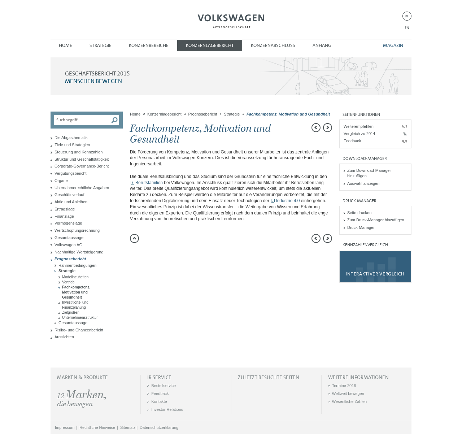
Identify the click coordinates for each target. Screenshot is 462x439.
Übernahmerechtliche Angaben (82, 188)
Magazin (393, 45)
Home (65, 45)
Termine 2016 (344, 385)
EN (406, 27)
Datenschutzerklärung (159, 427)
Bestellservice (163, 385)
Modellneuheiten (75, 277)
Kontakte (159, 401)
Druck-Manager (361, 227)
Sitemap (127, 427)
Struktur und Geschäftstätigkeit (82, 159)
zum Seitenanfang (134, 238)
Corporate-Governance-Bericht (82, 166)
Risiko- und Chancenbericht (79, 330)
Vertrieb (68, 282)
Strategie (101, 45)
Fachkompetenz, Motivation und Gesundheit (76, 292)
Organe (61, 180)
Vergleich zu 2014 (359, 133)
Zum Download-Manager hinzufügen (369, 173)
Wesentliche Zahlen (349, 401)
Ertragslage (65, 209)
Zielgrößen (70, 312)
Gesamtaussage (69, 237)
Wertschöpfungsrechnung (77, 230)
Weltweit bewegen (348, 393)
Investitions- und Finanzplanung (75, 304)
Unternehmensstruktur (80, 318)
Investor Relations (167, 409)
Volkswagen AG (231, 20)
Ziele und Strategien (72, 145)
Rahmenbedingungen (77, 265)
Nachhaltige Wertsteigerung (79, 252)
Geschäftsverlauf (69, 194)
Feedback (352, 141)
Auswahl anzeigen (363, 183)
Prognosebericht (70, 259)
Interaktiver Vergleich (375, 274)
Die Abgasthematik (71, 137)
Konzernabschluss (273, 45)
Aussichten (64, 337)
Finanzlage (64, 216)
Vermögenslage (68, 223)
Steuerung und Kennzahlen (79, 152)
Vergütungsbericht (71, 173)
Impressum (64, 427)
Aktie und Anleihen (71, 202)
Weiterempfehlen (359, 126)
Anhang (322, 45)
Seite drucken (359, 212)
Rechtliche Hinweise (97, 427)
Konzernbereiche (149, 45)
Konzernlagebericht (210, 45)
